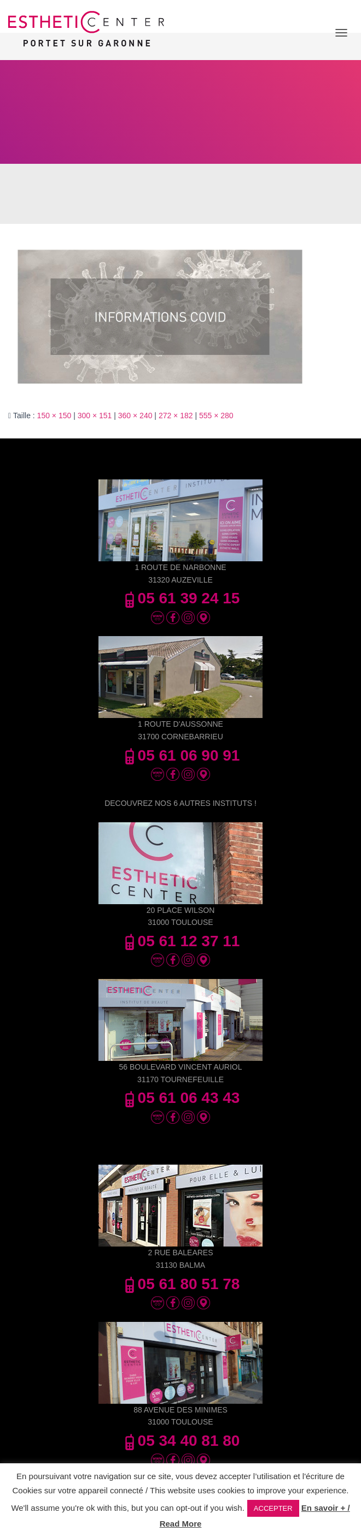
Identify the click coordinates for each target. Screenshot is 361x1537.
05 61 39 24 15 (180, 598)
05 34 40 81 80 (180, 1440)
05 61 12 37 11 (180, 941)
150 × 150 (54, 415)
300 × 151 (95, 415)
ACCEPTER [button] (273, 1508)
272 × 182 (176, 415)
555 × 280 (216, 415)
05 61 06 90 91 (180, 755)
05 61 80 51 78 (180, 1283)
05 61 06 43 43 (180, 1097)
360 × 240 (135, 415)
